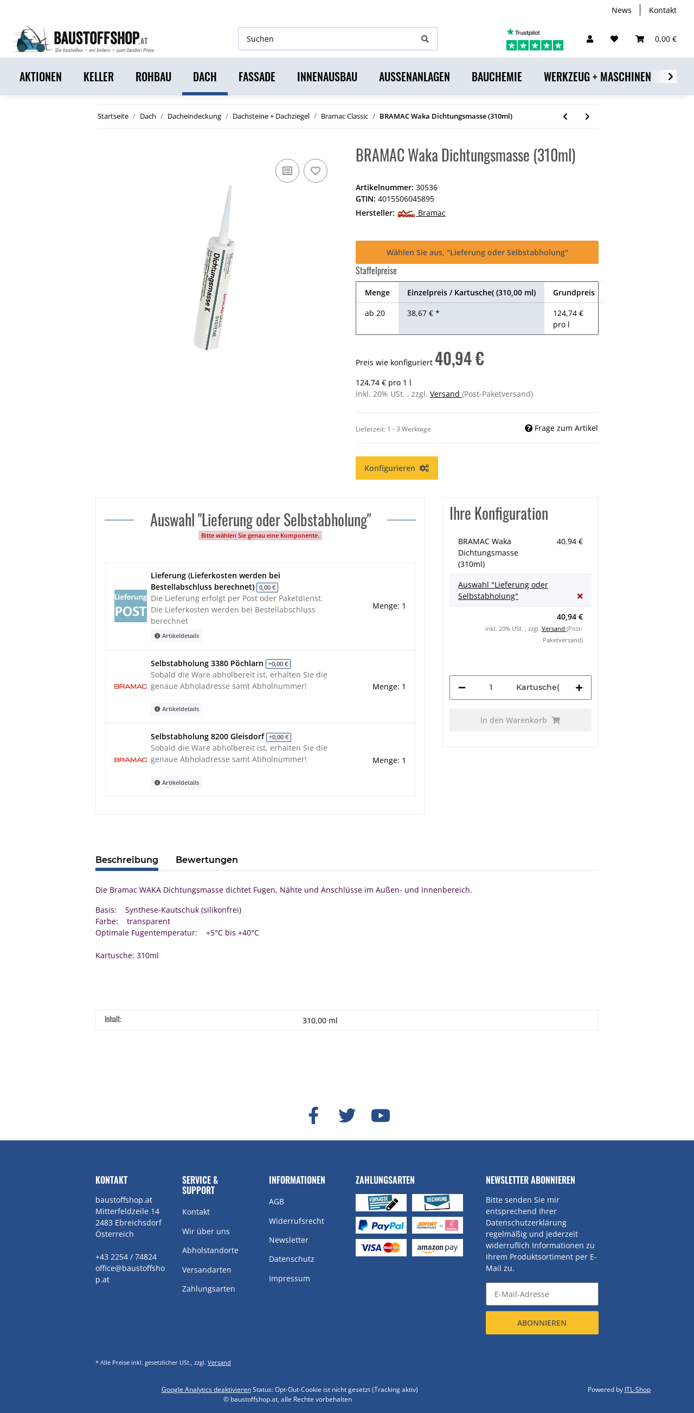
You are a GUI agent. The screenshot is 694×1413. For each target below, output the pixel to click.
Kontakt (663, 10)
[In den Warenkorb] (520, 720)
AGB (276, 1201)
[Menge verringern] (462, 687)
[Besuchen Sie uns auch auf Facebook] (313, 1116)
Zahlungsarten (208, 1288)
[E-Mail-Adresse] (542, 1294)
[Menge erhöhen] (579, 687)
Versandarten (207, 1269)
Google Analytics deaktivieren (206, 1389)
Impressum (289, 1278)
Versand (446, 394)
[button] (590, 38)
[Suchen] (326, 38)
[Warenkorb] (656, 38)
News (622, 10)
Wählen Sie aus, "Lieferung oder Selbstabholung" (477, 252)
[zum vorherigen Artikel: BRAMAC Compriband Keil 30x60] (565, 116)
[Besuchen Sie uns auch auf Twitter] (347, 1116)
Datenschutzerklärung (526, 1222)
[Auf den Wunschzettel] (315, 171)
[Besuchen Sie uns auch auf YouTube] (380, 1116)
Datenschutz (291, 1259)
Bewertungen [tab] (207, 860)
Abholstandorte (210, 1250)
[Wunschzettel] (614, 38)
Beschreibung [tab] (126, 860)
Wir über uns (206, 1231)
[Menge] (491, 687)
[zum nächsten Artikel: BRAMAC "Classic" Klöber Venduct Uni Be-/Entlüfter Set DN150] (587, 116)
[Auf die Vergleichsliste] (287, 171)
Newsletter (289, 1240)
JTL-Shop (638, 1389)
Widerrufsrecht (296, 1221)
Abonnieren (542, 1323)
